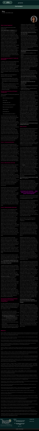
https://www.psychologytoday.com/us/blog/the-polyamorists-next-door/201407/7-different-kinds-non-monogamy (29, 302)
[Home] (2, 12)
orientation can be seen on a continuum (8, 276)
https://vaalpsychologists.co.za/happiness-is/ (9, 30)
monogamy (24, 166)
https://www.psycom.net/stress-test (8, 319)
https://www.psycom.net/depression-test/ (9, 315)
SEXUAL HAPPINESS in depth (9, 12)
